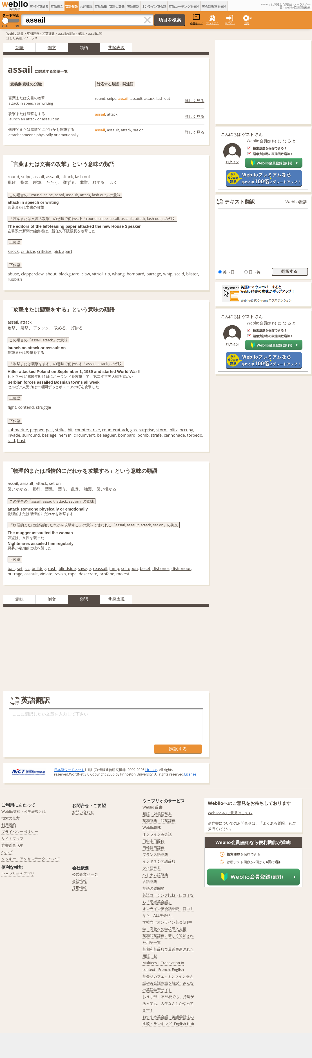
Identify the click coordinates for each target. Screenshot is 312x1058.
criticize (28, 251)
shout (51, 274)
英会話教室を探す (214, 6)
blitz (174, 429)
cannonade (174, 435)
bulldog (39, 568)
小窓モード (196, 19)
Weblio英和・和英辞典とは (23, 811)
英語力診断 (117, 6)
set (20, 568)
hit (70, 429)
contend (26, 407)
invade (14, 435)
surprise (146, 429)
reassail (100, 568)
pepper (37, 429)
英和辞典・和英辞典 (41, 33)
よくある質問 (274, 823)
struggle (43, 407)
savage (84, 568)
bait (11, 568)
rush (52, 568)
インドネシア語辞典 (158, 861)
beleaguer (106, 435)
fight (12, 407)
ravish (60, 574)
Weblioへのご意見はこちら (230, 812)
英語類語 (71, 6)
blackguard (69, 274)
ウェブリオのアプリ (17, 873)
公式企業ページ (85, 874)
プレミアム (212, 23)
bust (21, 440)
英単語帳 (101, 6)
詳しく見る (194, 100)
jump (114, 568)
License (151, 769)
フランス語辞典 (155, 854)
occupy (186, 429)
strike (60, 429)
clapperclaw (32, 274)
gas (133, 429)
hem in (65, 435)
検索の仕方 (10, 818)
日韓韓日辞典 (153, 847)
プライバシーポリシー (19, 831)
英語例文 (57, 6)
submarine (18, 429)
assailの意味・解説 (71, 33)
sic (27, 568)
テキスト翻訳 (239, 201)
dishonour (181, 568)
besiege (49, 435)
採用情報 (79, 887)
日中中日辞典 (153, 840)
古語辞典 (149, 881)
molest (122, 574)
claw (86, 274)
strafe (156, 435)
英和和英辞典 (39, 6)
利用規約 (8, 824)
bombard (135, 274)
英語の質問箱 (153, 888)
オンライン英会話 (154, 6)
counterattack (115, 429)
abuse (13, 274)
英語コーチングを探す (184, 6)
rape (72, 574)
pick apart (63, 251)
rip (107, 274)
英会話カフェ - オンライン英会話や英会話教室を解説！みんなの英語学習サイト (168, 983)
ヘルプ (6, 851)
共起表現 (86, 6)
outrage (15, 574)
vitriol (97, 274)
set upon (129, 568)
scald (179, 274)
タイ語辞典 (151, 868)
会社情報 (79, 880)
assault (31, 574)
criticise (44, 251)
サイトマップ (12, 838)
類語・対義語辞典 (157, 813)
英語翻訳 (133, 6)
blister (192, 274)
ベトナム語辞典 (155, 874)
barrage (153, 274)
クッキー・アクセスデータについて (30, 858)
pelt (49, 429)
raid (11, 440)
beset (145, 568)
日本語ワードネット (69, 769)
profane (106, 574)
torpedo (194, 435)
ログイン (230, 23)
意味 (19, 47)
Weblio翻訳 (296, 201)
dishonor (160, 568)
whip (167, 274)
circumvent (84, 435)
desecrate (88, 574)
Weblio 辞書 (14, 33)
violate (46, 574)
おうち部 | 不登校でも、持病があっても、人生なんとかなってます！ (168, 1003)
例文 (52, 47)
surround (31, 435)
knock (13, 251)
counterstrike (87, 429)
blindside (67, 568)
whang (118, 274)
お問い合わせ (83, 811)
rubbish (15, 279)
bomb (143, 435)
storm (162, 429)
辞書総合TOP (12, 845)
